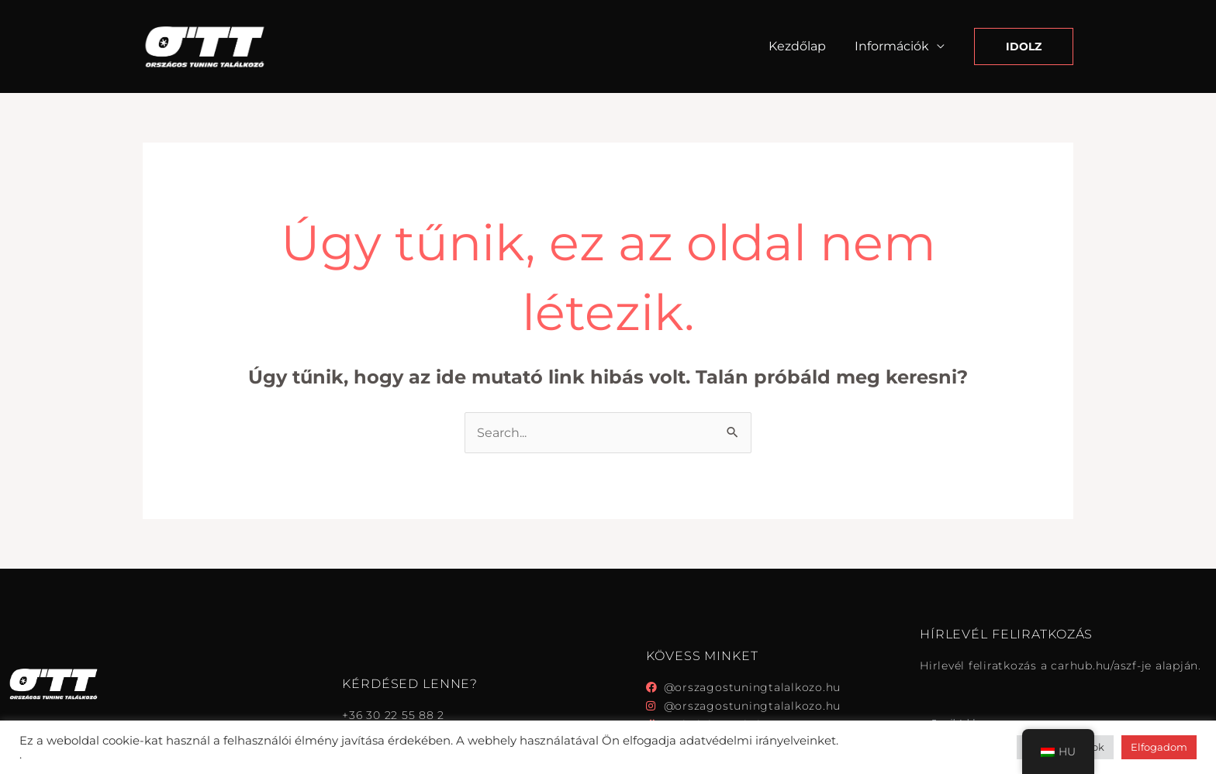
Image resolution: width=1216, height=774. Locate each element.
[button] (1023, 46)
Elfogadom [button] (1159, 747)
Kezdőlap (802, 46)
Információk (893, 46)
